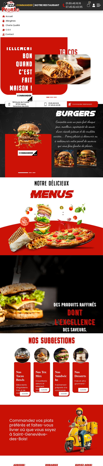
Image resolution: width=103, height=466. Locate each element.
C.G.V (8, 29)
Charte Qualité (13, 25)
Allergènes (11, 21)
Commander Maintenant (80, 104)
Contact (10, 34)
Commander (24, 5)
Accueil (9, 16)
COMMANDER (18, 154)
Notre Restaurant (47, 5)
